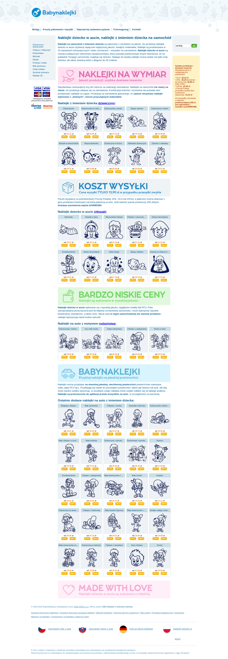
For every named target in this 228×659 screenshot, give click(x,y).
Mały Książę (114, 252)
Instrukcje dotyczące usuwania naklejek (77, 613)
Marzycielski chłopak (114, 217)
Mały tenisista (91, 441)
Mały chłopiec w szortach (69, 441)
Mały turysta (137, 476)
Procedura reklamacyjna (162, 613)
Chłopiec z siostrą (114, 406)
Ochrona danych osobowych (126, 613)
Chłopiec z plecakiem (114, 545)
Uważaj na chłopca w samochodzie (164, 252)
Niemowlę (68, 217)
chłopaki (100, 211)
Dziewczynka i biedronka (160, 406)
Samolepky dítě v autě (54, 629)
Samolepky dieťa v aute (96, 629)
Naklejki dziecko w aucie (177, 633)
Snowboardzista (68, 252)
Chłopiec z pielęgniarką (136, 329)
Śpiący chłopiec (137, 252)
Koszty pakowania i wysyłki (58, 29)
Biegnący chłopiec (68, 406)
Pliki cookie (145, 613)
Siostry (160, 545)
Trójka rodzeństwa (114, 329)
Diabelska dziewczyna (137, 143)
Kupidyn (159, 476)
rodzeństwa (107, 323)
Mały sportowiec (91, 406)
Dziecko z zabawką (160, 143)
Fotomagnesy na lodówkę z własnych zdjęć (70, 617)
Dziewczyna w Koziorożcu (115, 143)
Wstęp (35, 29)
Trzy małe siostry (91, 329)
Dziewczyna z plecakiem (114, 441)
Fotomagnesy (121, 29)
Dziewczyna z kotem (159, 109)
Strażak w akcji (91, 217)
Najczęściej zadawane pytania (93, 29)
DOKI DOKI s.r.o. (81, 607)
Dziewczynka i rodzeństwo (70, 329)
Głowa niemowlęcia (160, 217)
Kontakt (136, 29)
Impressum (179, 613)
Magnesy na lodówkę (40, 617)
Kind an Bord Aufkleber (136, 629)
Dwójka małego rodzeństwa (161, 510)
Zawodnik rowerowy (137, 406)
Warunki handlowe (104, 613)
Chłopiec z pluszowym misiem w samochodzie (146, 217)
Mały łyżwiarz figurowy (114, 510)
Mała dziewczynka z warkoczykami (141, 510)
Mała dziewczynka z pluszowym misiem (120, 476)
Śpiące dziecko (137, 109)
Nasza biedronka (91, 143)
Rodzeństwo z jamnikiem (137, 441)
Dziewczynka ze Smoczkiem (93, 109)
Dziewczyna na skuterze (69, 510)
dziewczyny (106, 103)
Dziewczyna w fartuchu (91, 545)
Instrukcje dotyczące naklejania (44, 613)
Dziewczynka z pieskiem (114, 109)
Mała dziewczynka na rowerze (71, 545)
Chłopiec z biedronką (91, 510)
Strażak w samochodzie (68, 143)
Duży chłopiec (137, 545)
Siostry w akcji (160, 329)
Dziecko (160, 441)
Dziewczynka (68, 109)
